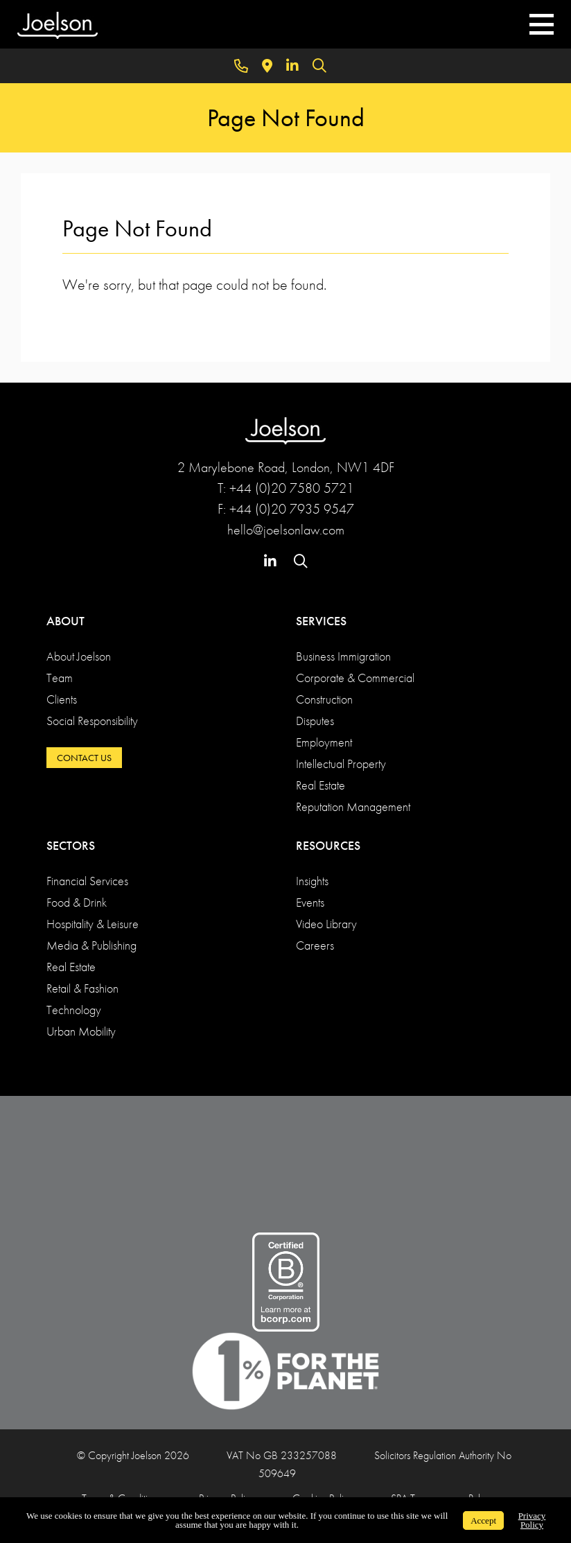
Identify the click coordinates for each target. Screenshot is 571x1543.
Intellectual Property (341, 764)
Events (310, 902)
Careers (315, 945)
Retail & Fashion (82, 988)
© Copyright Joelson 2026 (133, 1455)
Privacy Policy (532, 1520)
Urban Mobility (81, 1031)
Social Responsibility (92, 721)
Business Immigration (343, 656)
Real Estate (320, 785)
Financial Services (87, 881)
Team (59, 678)
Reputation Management (353, 806)
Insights (312, 881)
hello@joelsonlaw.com (285, 530)
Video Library (326, 924)
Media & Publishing (91, 945)
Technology (73, 1010)
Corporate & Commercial (355, 678)
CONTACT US (84, 757)
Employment (324, 742)
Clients (61, 699)
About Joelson (78, 656)
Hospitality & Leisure (92, 924)
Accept (483, 1520)
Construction (324, 699)
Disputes (315, 721)
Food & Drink (76, 902)
